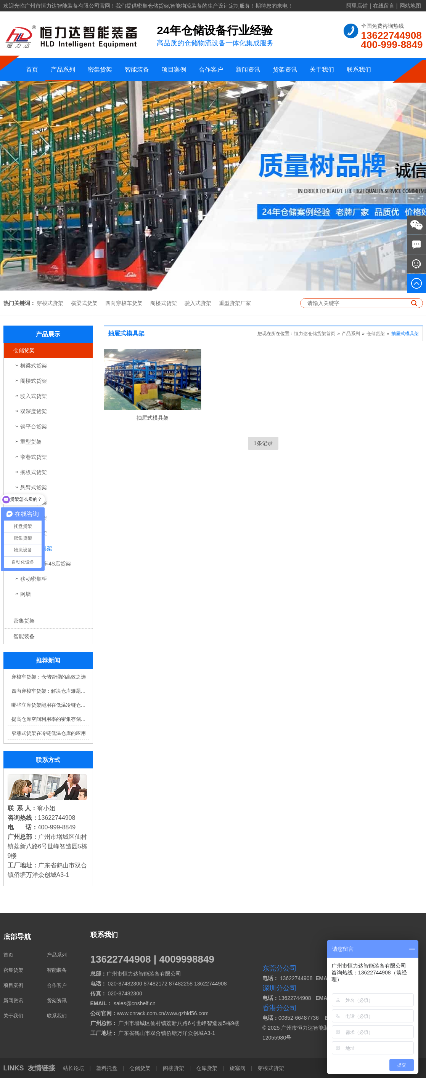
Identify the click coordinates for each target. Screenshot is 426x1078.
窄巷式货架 (33, 457)
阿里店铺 (357, 6)
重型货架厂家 (235, 303)
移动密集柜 (33, 579)
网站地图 (410, 6)
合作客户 (211, 69)
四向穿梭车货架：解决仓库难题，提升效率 (50, 691)
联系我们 (359, 69)
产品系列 (63, 69)
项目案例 (174, 69)
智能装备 (137, 69)
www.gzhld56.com (187, 1013)
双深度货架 (33, 411)
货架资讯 (285, 69)
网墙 (25, 594)
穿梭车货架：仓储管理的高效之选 (48, 677)
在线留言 (383, 6)
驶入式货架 (198, 303)
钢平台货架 (33, 426)
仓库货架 (207, 1068)
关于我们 (322, 69)
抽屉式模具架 (405, 333)
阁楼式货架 (163, 303)
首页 (32, 69)
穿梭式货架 (50, 303)
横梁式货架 (84, 303)
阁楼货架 (173, 1068)
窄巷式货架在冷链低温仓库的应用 (48, 733)
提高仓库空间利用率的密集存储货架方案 (50, 719)
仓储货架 (24, 350)
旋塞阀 (237, 1068)
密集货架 (100, 69)
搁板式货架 (33, 472)
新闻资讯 (248, 69)
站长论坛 (74, 1068)
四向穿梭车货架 (124, 303)
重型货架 (31, 442)
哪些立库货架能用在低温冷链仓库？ (50, 705)
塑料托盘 (107, 1068)
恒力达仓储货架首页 (314, 333)
